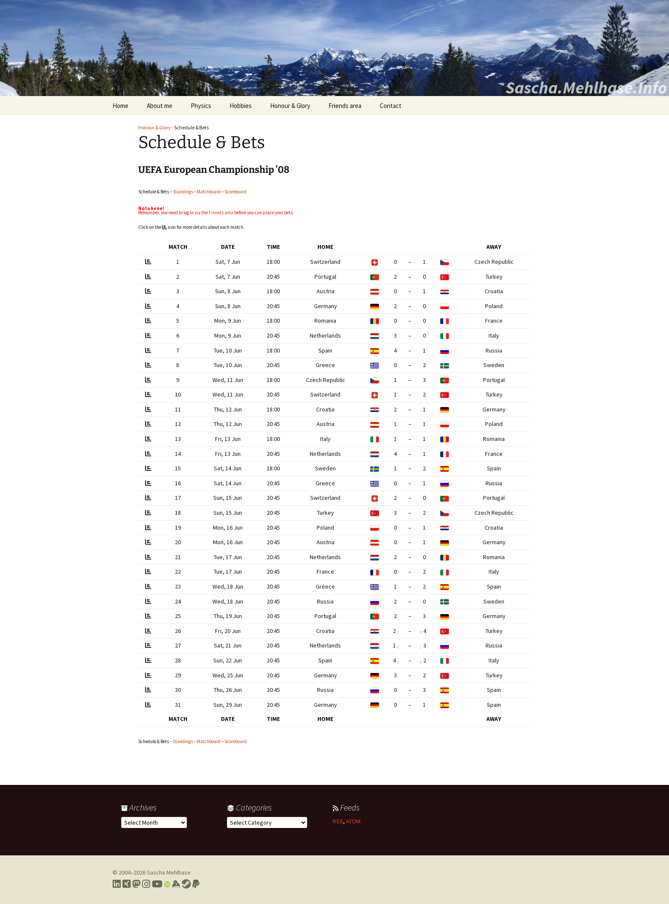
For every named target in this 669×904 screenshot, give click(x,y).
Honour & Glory (290, 106)
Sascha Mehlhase (169, 872)
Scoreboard (235, 192)
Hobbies (241, 106)
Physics (201, 106)
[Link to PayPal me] (196, 884)
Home (120, 106)
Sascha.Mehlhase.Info (586, 87)
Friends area (345, 106)
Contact (390, 106)
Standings (183, 192)
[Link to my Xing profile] (126, 884)
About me (159, 106)
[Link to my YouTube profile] (157, 884)
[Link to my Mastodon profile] (136, 884)
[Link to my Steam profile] (186, 884)
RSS (338, 821)
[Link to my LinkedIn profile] (117, 884)
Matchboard (209, 192)
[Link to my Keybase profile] (176, 884)
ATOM (353, 821)
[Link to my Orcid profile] (167, 884)
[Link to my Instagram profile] (146, 884)
